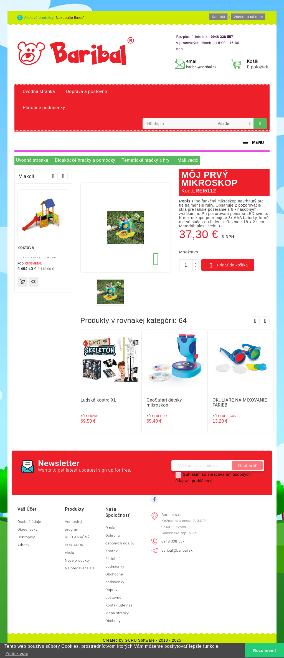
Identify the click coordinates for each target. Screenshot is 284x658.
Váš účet (26, 509)
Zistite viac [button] (16, 653)
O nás (110, 528)
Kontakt (218, 17)
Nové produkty (77, 560)
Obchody (113, 621)
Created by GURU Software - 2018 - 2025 (142, 640)
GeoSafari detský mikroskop (164, 402)
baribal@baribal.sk (201, 67)
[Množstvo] (185, 265)
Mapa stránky (117, 613)
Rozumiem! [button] (264, 650)
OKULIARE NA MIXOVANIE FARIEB (240, 402)
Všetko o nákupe (248, 17)
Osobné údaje (29, 522)
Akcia (69, 553)
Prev (53, 176)
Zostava (25, 247)
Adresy (23, 545)
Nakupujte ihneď (70, 18)
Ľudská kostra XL (98, 400)
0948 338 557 (172, 541)
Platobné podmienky (44, 107)
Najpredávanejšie (80, 568)
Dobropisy (26, 537)
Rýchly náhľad (34, 282)
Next (63, 176)
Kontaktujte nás (119, 605)
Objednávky (27, 529)
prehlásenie (203, 481)
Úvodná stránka (39, 91)
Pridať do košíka (228, 265)
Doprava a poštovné (86, 91)
